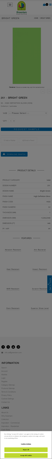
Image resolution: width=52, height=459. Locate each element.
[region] (26, 445)
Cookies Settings (26, 444)
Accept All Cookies (26, 455)
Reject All (26, 450)
